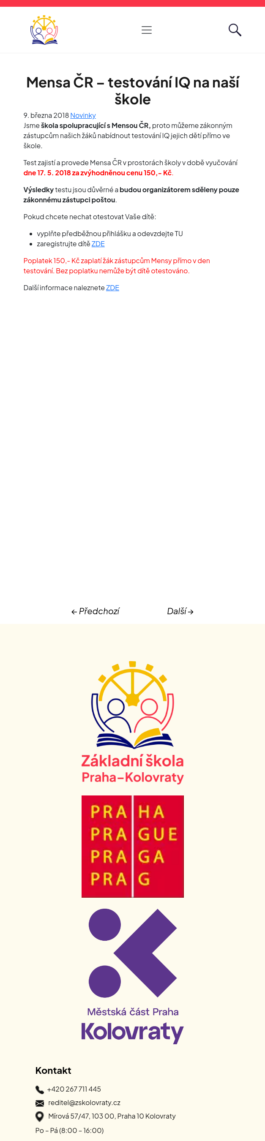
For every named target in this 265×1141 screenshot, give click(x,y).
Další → (180, 610)
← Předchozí (95, 610)
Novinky (83, 115)
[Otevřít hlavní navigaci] (146, 30)
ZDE (98, 243)
